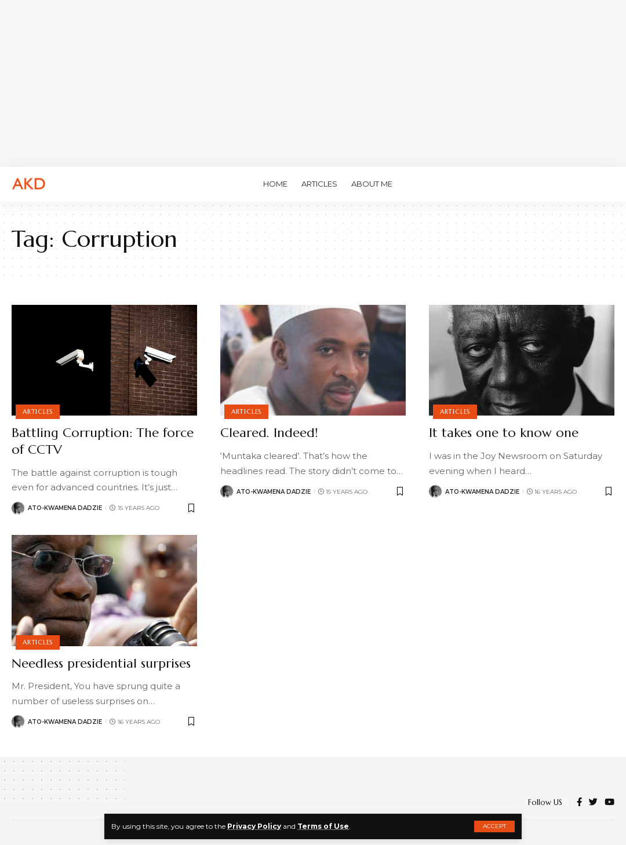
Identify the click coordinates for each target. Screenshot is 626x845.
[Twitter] (593, 803)
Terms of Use (323, 826)
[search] (606, 184)
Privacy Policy (254, 826)
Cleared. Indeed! (269, 432)
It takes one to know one (503, 432)
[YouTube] (609, 803)
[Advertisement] (313, 81)
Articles (38, 411)
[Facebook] (579, 803)
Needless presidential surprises (101, 663)
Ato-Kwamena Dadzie (65, 508)
